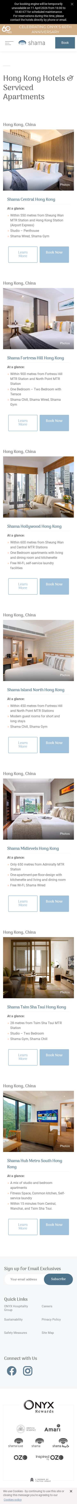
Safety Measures (15, 1333)
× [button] (71, 1491)
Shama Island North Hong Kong (35, 690)
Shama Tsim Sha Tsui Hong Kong (36, 1007)
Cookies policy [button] (13, 1499)
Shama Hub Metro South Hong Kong (34, 1164)
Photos (65, 185)
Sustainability (13, 1319)
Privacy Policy (51, 1319)
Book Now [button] (54, 253)
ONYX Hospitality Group (16, 1308)
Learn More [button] (23, 254)
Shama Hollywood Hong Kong (34, 526)
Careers (47, 1306)
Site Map (48, 1333)
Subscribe (58, 1279)
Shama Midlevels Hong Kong (33, 849)
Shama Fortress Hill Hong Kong (35, 358)
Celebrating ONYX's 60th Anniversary (37, 29)
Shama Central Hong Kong (31, 200)
